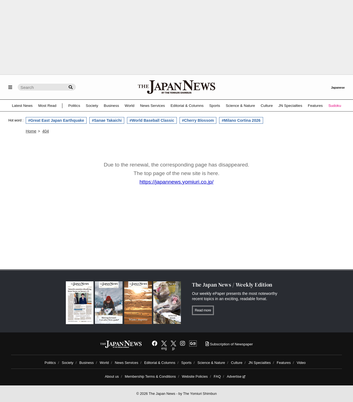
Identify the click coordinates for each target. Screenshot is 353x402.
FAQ (217, 376)
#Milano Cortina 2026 (241, 120)
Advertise (236, 376)
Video (301, 363)
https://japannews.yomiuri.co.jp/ (176, 182)
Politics (74, 106)
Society (92, 106)
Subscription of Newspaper (229, 344)
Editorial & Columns (187, 106)
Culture (267, 106)
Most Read (47, 106)
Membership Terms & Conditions (150, 376)
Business (111, 106)
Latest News (22, 106)
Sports (214, 106)
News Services (152, 106)
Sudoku (334, 106)
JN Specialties (290, 106)
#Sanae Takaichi (107, 120)
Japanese (338, 87)
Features (315, 106)
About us (112, 376)
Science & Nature (240, 106)
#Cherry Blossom (198, 120)
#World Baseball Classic (151, 120)
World (129, 106)
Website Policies (195, 376)
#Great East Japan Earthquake (56, 120)
